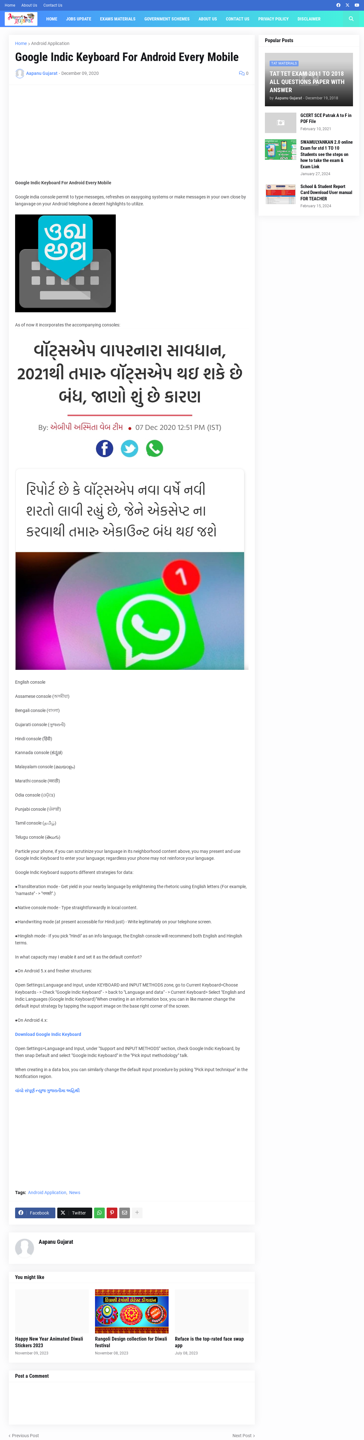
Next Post (242, 1435)
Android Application (50, 43)
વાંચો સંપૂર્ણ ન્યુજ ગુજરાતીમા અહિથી (47, 1090)
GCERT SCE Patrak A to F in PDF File (325, 119)
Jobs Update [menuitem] (78, 18)
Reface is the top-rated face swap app (209, 1342)
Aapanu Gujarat (56, 1241)
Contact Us (52, 5)
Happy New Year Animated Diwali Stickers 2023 (49, 1342)
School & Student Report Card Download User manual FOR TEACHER (326, 193)
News (74, 1192)
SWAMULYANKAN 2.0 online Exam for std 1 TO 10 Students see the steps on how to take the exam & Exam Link (326, 154)
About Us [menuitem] (208, 18)
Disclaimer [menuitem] (309, 18)
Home (10, 5)
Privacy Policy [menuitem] (273, 18)
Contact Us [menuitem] (237, 18)
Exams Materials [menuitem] (118, 18)
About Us (29, 5)
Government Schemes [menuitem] (167, 18)
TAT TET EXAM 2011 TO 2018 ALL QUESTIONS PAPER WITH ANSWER (307, 82)
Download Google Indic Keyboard (48, 1034)
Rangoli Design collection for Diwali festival (131, 1342)
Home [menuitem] (51, 18)
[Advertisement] (132, 135)
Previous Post (25, 1435)
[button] (351, 19)
